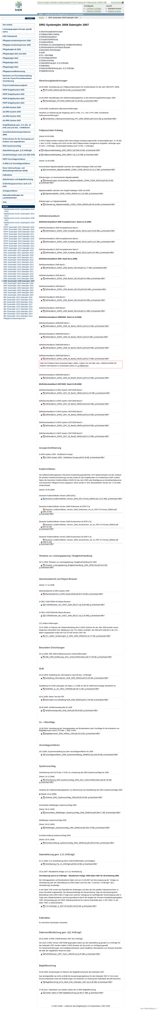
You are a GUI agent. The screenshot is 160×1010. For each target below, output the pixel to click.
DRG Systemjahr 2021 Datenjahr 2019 (19, 253)
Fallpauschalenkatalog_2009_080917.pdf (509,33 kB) (63, 150)
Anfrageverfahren (10, 191)
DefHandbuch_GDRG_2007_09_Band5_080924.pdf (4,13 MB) (68, 436)
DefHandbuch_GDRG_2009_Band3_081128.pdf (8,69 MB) (67, 289)
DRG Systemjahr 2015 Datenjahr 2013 (19, 267)
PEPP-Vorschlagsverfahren (14, 159)
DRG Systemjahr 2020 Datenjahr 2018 (19, 255)
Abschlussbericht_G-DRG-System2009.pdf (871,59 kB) (65, 594)
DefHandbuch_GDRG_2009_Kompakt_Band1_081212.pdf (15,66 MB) (71, 231)
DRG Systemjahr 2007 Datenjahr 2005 (19, 286)
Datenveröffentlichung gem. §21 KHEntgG (60, 932)
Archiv (41, 18)
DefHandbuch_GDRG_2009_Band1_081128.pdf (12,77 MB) (67, 268)
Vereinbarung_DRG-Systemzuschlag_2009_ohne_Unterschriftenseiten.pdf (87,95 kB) (77, 780)
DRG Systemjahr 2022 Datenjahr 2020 (19, 250)
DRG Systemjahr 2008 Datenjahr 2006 (19, 283)
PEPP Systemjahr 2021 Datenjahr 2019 (19, 229)
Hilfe (105, 2)
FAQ (4, 202)
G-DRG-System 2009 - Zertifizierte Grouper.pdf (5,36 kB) (66, 457)
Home (39, 2)
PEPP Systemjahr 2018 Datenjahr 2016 (19, 236)
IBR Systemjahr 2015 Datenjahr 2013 (18, 314)
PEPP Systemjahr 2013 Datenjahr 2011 (19, 248)
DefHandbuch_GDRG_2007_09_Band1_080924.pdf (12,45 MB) (69, 393)
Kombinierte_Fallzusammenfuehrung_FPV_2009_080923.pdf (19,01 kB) (72, 119)
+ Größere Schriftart (93, 9)
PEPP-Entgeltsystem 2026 (13, 90)
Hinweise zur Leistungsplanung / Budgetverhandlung (61, 45)
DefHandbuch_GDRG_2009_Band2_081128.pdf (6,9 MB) (66, 278)
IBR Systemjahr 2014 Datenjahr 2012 (18, 316)
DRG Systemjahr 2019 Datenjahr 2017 (19, 258)
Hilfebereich (83, 366)
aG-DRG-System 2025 (12, 112)
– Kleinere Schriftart (93, 11)
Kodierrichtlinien (47, 42)
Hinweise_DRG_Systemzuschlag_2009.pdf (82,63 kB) (65, 797)
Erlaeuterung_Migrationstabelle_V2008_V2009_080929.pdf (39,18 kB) (71, 204)
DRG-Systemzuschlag (12, 146)
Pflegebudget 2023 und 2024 (14, 54)
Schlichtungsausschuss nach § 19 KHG (17, 185)
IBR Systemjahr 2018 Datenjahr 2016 (18, 307)
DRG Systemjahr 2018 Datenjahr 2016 (19, 260)
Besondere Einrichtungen (51, 50)
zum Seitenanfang (148, 1008)
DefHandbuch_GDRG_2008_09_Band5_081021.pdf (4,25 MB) (68, 378)
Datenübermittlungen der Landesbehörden (13, 196)
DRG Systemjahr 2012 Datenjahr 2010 (19, 274)
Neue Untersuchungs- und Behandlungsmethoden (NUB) (15, 169)
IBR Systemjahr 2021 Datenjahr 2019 (18, 300)
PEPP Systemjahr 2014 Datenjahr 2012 (19, 246)
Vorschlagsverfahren (49, 58)
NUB (43, 52)
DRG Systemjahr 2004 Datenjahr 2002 (19, 293)
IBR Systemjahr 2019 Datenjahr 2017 (18, 304)
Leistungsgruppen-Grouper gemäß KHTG (17, 30)
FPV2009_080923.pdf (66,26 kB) (57, 90)
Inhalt (100, 2)
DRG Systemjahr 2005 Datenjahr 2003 (19, 290)
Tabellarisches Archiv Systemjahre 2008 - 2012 (19, 219)
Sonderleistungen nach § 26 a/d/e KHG (19, 155)
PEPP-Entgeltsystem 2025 (13, 94)
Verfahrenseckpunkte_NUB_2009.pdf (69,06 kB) (63, 710)
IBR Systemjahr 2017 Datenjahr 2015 (18, 309)
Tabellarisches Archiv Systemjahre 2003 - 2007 (19, 224)
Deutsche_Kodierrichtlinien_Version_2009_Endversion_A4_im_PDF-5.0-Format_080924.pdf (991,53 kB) (80, 511)
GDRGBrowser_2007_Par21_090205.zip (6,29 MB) (64, 954)
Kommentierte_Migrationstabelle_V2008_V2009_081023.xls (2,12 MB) (71, 170)
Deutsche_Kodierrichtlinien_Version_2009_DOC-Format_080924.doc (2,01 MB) (75, 499)
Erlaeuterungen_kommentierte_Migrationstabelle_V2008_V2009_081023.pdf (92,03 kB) (78, 180)
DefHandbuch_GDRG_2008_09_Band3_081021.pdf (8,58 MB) (68, 348)
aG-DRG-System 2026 (12, 107)
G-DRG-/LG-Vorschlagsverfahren (16, 163)
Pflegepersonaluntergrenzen (15, 318)
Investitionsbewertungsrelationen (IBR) (17, 133)
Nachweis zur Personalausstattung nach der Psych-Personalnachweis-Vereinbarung (17, 78)
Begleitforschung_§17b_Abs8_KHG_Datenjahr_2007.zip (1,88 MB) (70, 982)
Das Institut (7, 25)
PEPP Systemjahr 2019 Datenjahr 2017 (19, 234)
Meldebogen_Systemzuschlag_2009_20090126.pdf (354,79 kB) (69, 828)
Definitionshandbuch (49, 37)
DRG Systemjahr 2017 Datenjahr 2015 (19, 262)
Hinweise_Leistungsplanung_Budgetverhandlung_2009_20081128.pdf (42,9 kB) (75, 565)
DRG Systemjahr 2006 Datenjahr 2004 (19, 288)
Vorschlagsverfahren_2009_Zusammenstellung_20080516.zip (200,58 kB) (73, 755)
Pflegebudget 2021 (10, 62)
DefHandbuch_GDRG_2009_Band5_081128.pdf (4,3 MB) (66, 311)
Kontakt (46, 2)
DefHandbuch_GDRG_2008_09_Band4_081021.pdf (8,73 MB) (68, 359)
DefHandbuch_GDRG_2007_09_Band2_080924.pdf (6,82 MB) (68, 404)
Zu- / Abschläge (47, 55)
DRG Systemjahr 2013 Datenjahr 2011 (19, 271)
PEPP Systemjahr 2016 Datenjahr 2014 (19, 241)
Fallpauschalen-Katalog (50, 34)
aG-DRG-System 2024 (12, 116)
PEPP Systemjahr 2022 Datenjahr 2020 (19, 227)
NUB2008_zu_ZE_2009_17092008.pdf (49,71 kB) (63, 689)
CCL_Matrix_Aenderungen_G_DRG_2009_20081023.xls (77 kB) (69, 636)
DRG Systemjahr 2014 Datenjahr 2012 (19, 269)
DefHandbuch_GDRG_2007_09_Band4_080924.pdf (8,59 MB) (68, 425)
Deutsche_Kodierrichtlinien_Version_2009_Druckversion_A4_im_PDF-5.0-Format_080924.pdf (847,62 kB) (80, 526)
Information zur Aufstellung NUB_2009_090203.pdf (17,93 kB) (68, 700)
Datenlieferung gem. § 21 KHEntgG (54, 63)
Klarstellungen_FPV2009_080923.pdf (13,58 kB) (63, 101)
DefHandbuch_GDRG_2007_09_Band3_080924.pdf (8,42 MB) (68, 415)
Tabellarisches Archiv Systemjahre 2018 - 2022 (19, 210)
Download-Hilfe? (79, 90)
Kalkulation (45, 66)
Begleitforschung (47, 71)
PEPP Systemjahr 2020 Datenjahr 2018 (19, 232)
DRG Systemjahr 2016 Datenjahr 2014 (19, 265)
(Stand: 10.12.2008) (48, 794)
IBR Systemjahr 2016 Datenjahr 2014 (18, 311)
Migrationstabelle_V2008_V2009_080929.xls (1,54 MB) (65, 194)
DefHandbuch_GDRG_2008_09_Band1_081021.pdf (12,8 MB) (68, 326)
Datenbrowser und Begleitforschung (18, 179)
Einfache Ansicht (114, 11)
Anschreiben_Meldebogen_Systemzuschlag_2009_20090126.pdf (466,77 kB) (74, 813)
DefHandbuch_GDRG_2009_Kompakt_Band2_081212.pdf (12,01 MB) (71, 242)
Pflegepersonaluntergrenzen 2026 (17, 41)
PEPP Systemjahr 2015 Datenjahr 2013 (19, 243)
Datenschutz (92, 2)
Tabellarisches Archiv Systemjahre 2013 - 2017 (19, 215)
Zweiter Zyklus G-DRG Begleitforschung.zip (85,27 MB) (65, 993)
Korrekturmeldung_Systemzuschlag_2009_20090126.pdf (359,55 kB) (71, 843)
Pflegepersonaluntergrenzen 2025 (17, 45)
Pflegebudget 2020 (10, 67)
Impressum (81, 2)
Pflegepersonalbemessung (14, 71)
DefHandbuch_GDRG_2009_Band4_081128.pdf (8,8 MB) (66, 300)
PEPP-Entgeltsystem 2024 (13, 99)
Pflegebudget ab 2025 (12, 49)
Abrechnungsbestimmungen (52, 32)
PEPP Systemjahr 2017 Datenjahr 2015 (19, 239)
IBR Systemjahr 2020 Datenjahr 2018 (18, 302)
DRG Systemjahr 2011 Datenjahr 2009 (19, 276)
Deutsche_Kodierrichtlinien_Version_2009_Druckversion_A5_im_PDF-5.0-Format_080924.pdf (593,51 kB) (80, 541)
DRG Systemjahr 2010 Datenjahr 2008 (19, 279)
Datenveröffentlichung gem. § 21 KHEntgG (57, 68)
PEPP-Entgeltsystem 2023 (13, 103)
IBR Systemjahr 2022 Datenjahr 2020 (18, 297)
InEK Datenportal (10, 36)
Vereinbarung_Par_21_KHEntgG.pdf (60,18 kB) (62, 864)
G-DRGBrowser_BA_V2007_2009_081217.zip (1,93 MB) (66, 616)
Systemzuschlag (47, 60)
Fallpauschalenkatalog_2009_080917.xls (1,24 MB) (62, 155)
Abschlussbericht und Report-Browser (55, 47)
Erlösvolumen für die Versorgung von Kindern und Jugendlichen (18, 140)
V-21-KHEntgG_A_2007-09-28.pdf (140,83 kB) (62, 906)
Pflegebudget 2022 (10, 58)
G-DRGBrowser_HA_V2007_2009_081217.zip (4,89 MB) (66, 605)
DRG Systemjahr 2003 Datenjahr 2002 (19, 295)
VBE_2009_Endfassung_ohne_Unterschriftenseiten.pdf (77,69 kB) (70, 657)
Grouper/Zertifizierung (49, 39)
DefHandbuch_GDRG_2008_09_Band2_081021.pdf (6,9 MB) (68, 337)
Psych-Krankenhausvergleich (15, 85)
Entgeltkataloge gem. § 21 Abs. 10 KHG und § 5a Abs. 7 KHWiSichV (17, 126)
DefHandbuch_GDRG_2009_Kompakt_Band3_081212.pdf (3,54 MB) (71, 253)
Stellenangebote (64, 2)
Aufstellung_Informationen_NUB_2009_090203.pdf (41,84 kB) (68, 678)
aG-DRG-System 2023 (12, 120)
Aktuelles (53, 2)
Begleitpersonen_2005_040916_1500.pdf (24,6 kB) (64, 734)
